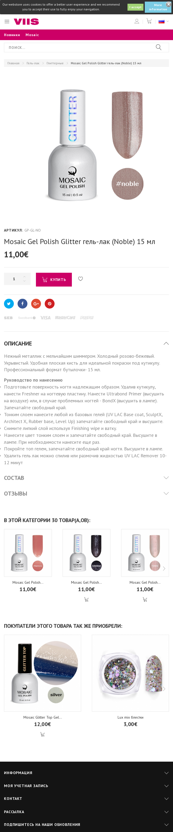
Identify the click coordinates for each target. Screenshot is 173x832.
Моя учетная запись (26, 785)
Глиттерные (55, 63)
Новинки (12, 34)
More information (158, 7)
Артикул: (13, 230)
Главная (13, 63)
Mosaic (32, 34)
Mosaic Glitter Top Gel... (42, 717)
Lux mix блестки (130, 717)
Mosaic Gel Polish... (28, 582)
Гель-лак (33, 63)
